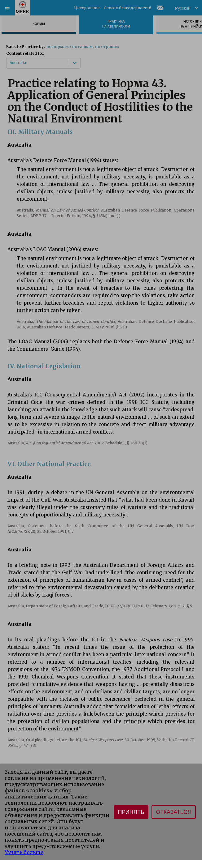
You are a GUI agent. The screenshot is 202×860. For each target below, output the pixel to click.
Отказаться (173, 812)
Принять (131, 812)
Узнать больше (24, 852)
